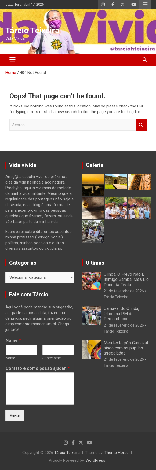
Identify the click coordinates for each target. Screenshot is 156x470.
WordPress (95, 460)
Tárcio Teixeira (32, 30)
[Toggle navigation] (12, 60)
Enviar (15, 415)
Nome (13, 340)
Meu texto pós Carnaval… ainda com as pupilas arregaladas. (127, 348)
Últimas (95, 263)
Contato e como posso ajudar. (38, 368)
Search (141, 125)
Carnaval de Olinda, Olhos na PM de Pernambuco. (121, 313)
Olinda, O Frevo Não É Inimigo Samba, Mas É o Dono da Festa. (126, 279)
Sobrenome (51, 358)
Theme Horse (116, 452)
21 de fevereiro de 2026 (124, 291)
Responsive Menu (145, 4)
